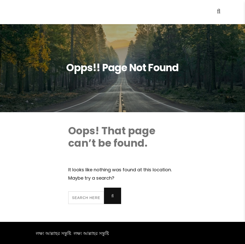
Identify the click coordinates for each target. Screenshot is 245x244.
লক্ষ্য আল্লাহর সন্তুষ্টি (53, 233)
